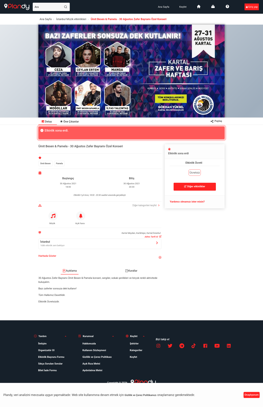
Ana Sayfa (163, 6)
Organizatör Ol (46, 350)
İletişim (42, 343)
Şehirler (134, 343)
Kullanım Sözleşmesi (94, 350)
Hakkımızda (89, 343)
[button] (99, 257)
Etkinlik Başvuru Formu (51, 356)
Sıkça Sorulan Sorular (50, 363)
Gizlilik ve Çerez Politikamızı (140, 395)
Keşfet (183, 6)
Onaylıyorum (252, 394)
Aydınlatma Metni (92, 370)
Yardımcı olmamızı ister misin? (187, 201)
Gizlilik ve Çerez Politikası (97, 356)
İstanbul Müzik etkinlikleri (71, 19)
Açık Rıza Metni (91, 363)
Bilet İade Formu (47, 370)
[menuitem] (163, 6)
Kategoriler (136, 350)
